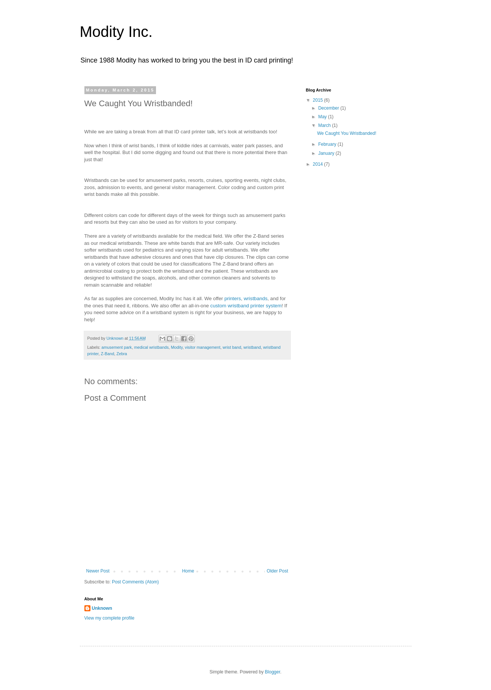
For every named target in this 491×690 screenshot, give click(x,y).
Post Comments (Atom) (135, 582)
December (329, 108)
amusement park (116, 347)
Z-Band (107, 353)
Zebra (121, 353)
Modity (177, 347)
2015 (318, 100)
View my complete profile (109, 618)
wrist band (232, 347)
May (323, 116)
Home (188, 571)
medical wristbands (151, 347)
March (325, 125)
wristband (252, 347)
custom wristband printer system (245, 305)
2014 (318, 164)
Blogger (272, 672)
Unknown (102, 608)
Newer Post (98, 571)
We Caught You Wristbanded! (346, 133)
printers (232, 298)
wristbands (255, 298)
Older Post (277, 571)
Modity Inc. (116, 31)
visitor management (202, 347)
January (326, 153)
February (327, 144)
